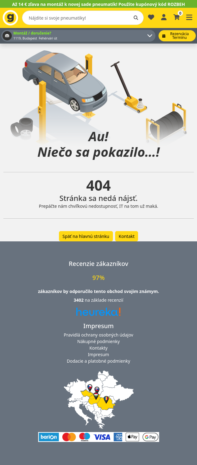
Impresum (98, 354)
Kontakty (98, 348)
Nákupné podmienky (98, 341)
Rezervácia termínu (175, 35)
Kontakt (127, 236)
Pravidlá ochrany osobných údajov (98, 335)
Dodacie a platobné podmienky (98, 361)
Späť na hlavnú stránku (85, 236)
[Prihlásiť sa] (164, 17)
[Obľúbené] (151, 20)
